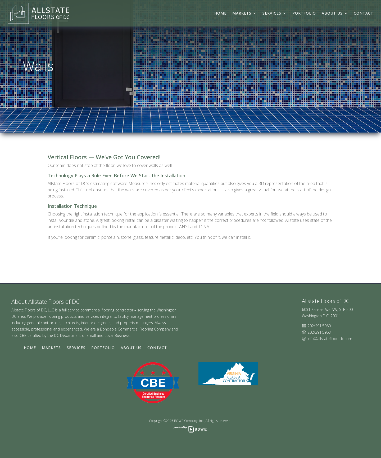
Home (220, 13)
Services (271, 13)
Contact (363, 13)
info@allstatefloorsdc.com (329, 338)
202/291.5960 (319, 325)
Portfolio (304, 13)
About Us (332, 13)
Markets (241, 13)
